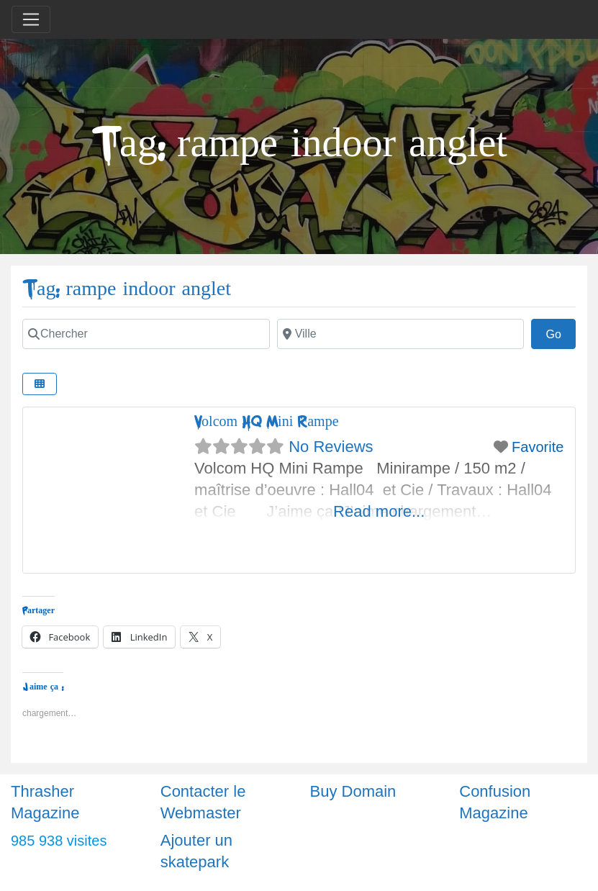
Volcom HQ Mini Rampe (266, 421)
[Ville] (401, 334)
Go (560, 332)
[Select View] (39, 384)
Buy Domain (353, 791)
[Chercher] (146, 334)
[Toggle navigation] (31, 19)
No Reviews (331, 447)
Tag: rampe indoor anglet (126, 289)
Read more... (379, 511)
